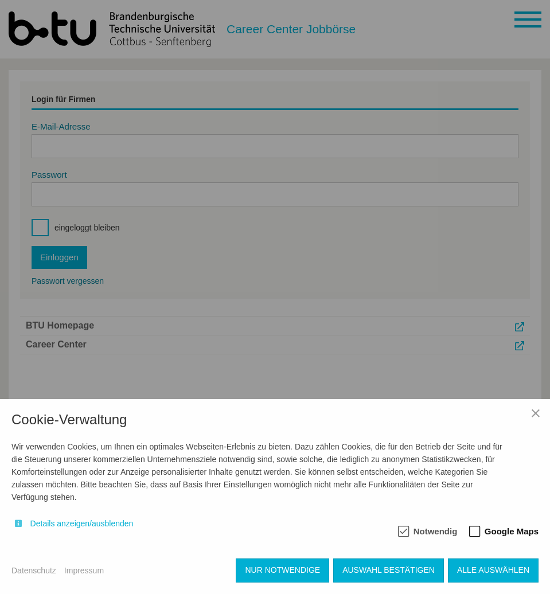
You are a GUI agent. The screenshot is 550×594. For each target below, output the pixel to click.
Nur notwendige (282, 570)
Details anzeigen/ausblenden (82, 523)
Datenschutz (33, 570)
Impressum (84, 570)
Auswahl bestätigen (388, 570)
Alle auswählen (493, 570)
